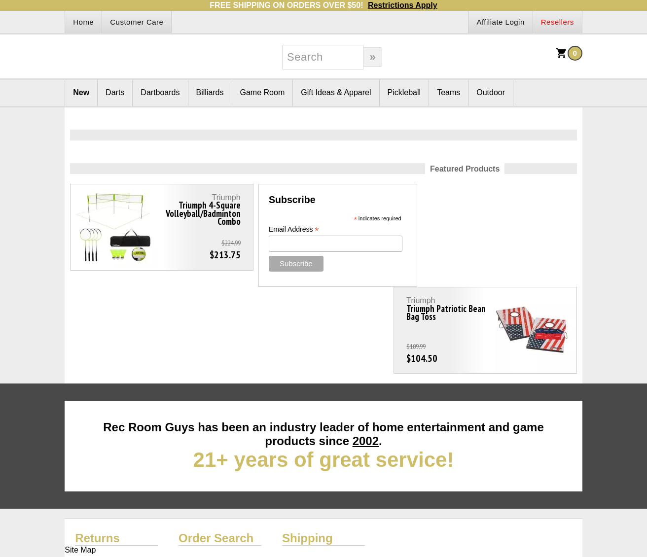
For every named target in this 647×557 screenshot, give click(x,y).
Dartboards (160, 92)
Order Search (216, 451)
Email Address (279, 229)
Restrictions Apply (402, 5)
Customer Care (136, 22)
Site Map (80, 463)
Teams (448, 92)
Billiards (210, 92)
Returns (97, 451)
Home (83, 22)
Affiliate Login (500, 22)
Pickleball (404, 92)
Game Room (262, 92)
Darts (115, 92)
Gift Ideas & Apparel (336, 92)
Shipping (307, 451)
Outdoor (490, 92)
